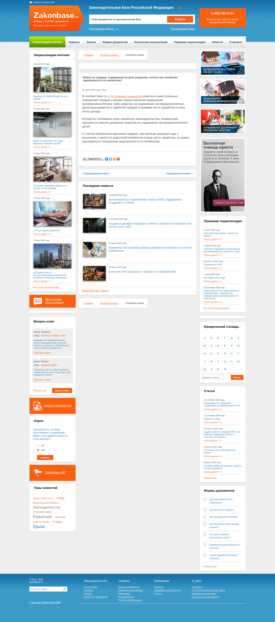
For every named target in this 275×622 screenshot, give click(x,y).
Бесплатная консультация (150, 42)
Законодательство (47, 507)
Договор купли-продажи (222, 510)
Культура (60, 517)
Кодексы (74, 42)
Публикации (161, 580)
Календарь (124, 593)
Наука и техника (41, 522)
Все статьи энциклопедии (46, 287)
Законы (91, 42)
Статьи (158, 593)
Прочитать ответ (42, 353)
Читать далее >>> (42, 102)
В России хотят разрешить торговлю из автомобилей (142, 271)
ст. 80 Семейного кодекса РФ (125, 96)
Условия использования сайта (208, 590)
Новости (217, 42)
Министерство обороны (46, 502)
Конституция (91, 587)
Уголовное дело (42, 511)
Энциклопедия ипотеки (47, 42)
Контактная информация (205, 596)
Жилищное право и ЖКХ (53, 335)
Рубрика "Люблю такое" (43, 498)
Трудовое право (49, 365)
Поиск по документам (96, 596)
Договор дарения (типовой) (223, 517)
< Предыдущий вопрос (95, 173)
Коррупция (42, 516)
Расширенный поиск (183, 28)
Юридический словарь (130, 590)
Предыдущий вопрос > (179, 173)
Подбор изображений (130, 600)
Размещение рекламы (204, 593)
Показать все (39, 390)
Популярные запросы (102, 28)
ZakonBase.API (55, 472)
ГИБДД (60, 498)
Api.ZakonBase (126, 596)
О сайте (197, 580)
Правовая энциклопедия (189, 42)
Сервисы (124, 580)
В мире (57, 521)
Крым (39, 526)
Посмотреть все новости (95, 290)
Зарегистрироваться (57, 405)
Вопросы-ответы (109, 55)
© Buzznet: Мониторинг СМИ (45, 602)
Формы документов (115, 42)
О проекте (236, 42)
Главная (88, 55)
